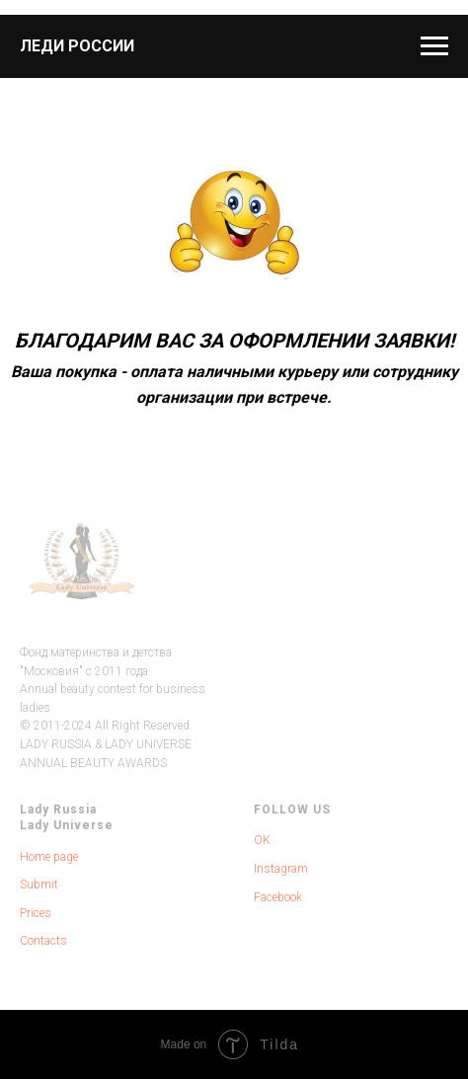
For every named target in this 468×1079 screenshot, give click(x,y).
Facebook (278, 897)
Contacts (43, 941)
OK (262, 840)
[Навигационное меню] (434, 46)
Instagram (281, 869)
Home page (49, 857)
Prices (35, 913)
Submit (39, 884)
